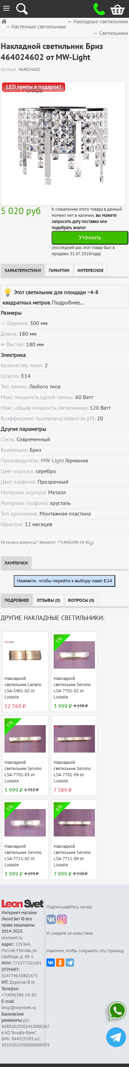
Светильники (113, 33)
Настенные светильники (38, 27)
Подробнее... (68, 303)
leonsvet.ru (11, 938)
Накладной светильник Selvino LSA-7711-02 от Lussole (23, 856)
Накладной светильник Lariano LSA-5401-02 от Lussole (22, 688)
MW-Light (52, 461)
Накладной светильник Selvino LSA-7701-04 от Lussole (72, 772)
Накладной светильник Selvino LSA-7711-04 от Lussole (72, 856)
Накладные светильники (100, 22)
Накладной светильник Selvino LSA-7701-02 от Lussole (72, 688)
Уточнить (90, 237)
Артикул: (10, 69)
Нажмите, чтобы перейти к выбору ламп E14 (64, 580)
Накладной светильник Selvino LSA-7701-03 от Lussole (23, 772)
